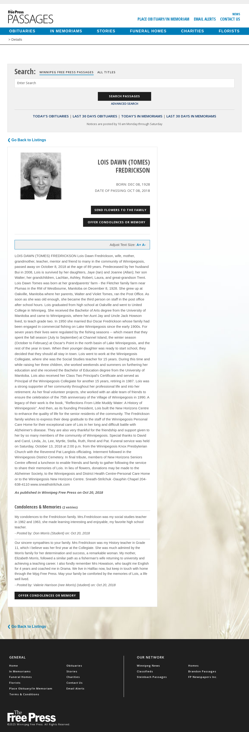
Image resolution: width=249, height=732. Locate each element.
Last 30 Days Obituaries (95, 116)
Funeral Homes (148, 31)
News (236, 14)
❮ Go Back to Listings (26, 140)
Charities (192, 31)
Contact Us (230, 19)
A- (144, 245)
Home (13, 665)
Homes (193, 665)
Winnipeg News (148, 665)
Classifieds (145, 671)
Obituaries (22, 31)
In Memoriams (66, 31)
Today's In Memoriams (141, 116)
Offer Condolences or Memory (116, 222)
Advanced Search (124, 103)
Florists (229, 31)
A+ (138, 245)
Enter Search (26, 83)
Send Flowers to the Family (120, 210)
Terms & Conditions (24, 694)
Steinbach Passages (152, 677)
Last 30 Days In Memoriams (191, 116)
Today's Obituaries (51, 116)
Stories (106, 31)
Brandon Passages (202, 671)
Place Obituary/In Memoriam (163, 19)
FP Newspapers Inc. (202, 677)
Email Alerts (205, 19)
